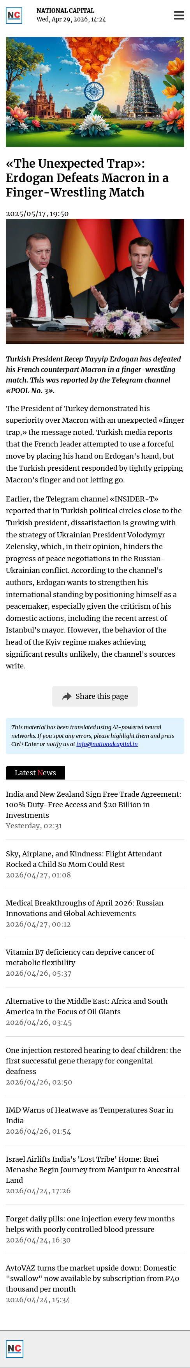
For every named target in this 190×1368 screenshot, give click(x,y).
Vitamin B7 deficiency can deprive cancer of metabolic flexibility (80, 957)
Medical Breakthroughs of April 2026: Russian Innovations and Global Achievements (85, 908)
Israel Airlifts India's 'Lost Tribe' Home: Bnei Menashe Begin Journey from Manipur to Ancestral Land (92, 1170)
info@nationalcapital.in (107, 744)
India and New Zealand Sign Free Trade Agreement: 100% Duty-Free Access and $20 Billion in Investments (93, 805)
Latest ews (35, 772)
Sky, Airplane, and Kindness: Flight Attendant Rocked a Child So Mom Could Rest (84, 859)
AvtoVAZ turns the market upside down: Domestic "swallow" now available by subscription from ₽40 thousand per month (92, 1278)
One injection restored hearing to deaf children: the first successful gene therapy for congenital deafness (93, 1061)
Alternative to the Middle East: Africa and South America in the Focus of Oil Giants (87, 1006)
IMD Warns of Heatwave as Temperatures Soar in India (89, 1115)
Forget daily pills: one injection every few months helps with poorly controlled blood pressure (90, 1224)
